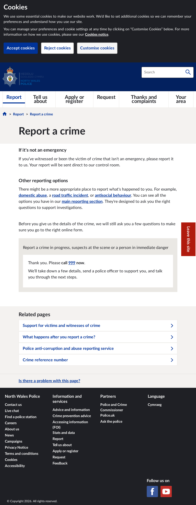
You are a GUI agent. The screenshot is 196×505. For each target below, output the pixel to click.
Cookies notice (96, 34)
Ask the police (111, 421)
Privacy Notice (16, 447)
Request (59, 457)
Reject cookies (57, 48)
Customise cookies (97, 48)
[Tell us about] (40, 99)
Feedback (60, 463)
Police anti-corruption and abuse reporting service (98, 349)
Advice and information (71, 410)
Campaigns (13, 441)
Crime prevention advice (72, 416)
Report (18, 114)
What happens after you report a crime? (98, 337)
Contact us (13, 405)
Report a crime (41, 114)
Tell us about (62, 445)
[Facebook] (152, 491)
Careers (11, 423)
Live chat (12, 411)
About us (12, 429)
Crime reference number (98, 360)
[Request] (106, 97)
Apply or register (65, 451)
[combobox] (167, 72)
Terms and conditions (21, 454)
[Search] (188, 72)
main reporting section (82, 202)
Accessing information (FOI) (70, 424)
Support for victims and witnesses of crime (98, 326)
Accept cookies (21, 48)
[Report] (14, 97)
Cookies (11, 460)
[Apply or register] (74, 99)
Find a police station (20, 417)
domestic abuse (33, 195)
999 (71, 263)
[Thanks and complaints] (143, 99)
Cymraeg (155, 405)
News (9, 435)
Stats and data (64, 433)
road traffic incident (70, 195)
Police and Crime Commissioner (113, 407)
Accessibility (15, 466)
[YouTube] (166, 491)
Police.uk (107, 415)
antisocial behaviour (113, 195)
